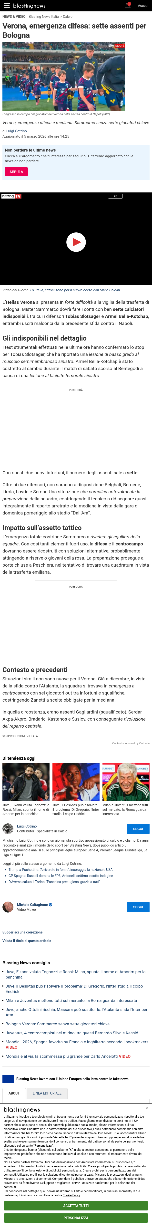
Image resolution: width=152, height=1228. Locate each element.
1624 (135, 1121)
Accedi (143, 6)
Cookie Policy (71, 1195)
